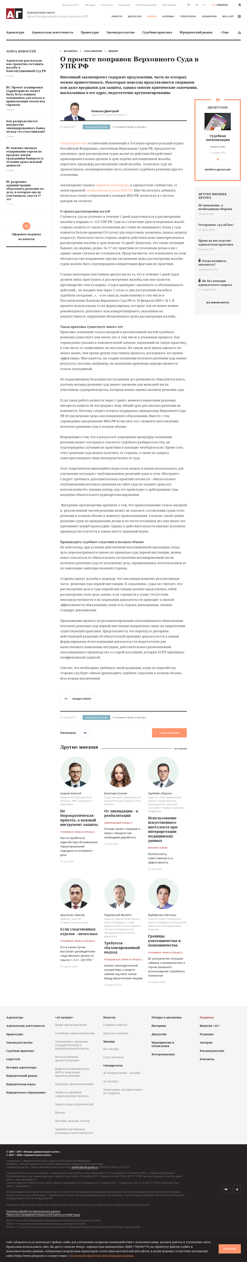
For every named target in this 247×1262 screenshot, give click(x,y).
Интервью (168, 16)
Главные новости (115, 1025)
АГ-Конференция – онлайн (121, 1073)
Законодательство (121, 32)
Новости (117, 16)
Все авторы (169, 5)
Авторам (90, 5)
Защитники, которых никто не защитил (123, 1091)
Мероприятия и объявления (162, 1044)
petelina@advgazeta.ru (85, 1167)
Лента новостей (21, 51)
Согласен (229, 1249)
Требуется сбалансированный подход (122, 947)
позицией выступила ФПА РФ (109, 190)
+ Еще (224, 32)
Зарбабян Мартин (160, 793)
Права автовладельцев (71, 1025)
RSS (204, 4)
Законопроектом (73, 143)
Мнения (151, 16)
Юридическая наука (21, 1084)
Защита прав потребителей (74, 1104)
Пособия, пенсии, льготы (72, 1121)
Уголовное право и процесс (129, 127)
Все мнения (180, 748)
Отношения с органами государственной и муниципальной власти (72, 1045)
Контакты (107, 5)
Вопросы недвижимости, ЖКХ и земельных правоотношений (72, 1072)
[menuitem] (15, 32)
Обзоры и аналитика (166, 1017)
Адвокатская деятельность (52, 32)
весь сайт (231, 16)
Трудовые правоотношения (74, 1084)
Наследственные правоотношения (67, 1058)
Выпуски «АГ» (71, 5)
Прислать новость (116, 1033)
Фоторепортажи (163, 1054)
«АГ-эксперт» (64, 1017)
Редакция (124, 5)
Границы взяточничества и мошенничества (164, 940)
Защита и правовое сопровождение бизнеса (72, 1094)
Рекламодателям (146, 5)
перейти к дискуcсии (218, 169)
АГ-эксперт (110, 1081)
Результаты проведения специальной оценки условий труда (43, 1214)
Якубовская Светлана (162, 915)
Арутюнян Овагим (72, 915)
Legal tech (13, 1059)
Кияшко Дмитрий (105, 111)
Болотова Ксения (115, 793)
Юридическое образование (26, 1092)
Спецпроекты (188, 16)
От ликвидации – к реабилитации (121, 813)
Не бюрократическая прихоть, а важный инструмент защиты (79, 818)
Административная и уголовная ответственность (74, 1130)
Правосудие (90, 32)
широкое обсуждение (112, 185)
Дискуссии (134, 16)
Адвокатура (15, 32)
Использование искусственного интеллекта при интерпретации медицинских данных (162, 829)
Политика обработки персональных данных (33, 1211)
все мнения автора (217, 302)
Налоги (60, 1112)
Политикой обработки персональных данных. (101, 1256)
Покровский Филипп (117, 915)
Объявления (209, 16)
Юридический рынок (196, 32)
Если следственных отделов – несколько (79, 931)
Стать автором (93, 51)
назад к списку (78, 698)
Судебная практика (157, 32)
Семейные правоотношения (75, 1033)
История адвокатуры (21, 1067)
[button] (218, 159)
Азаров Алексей (70, 793)
